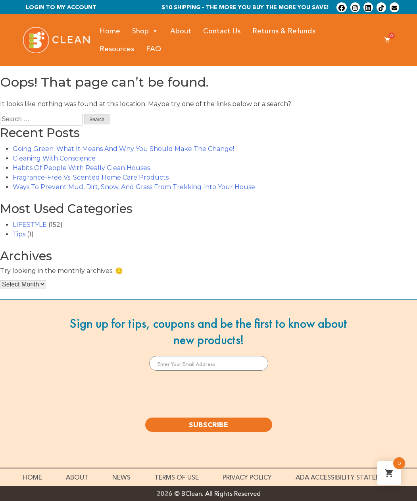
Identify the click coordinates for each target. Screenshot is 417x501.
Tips (19, 234)
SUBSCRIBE (208, 424)
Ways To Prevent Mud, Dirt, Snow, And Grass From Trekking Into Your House (134, 187)
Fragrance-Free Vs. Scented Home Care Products (91, 177)
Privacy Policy (247, 477)
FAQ (153, 48)
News (121, 477)
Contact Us (221, 31)
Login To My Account (61, 7)
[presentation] (208, 394)
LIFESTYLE (30, 224)
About (180, 31)
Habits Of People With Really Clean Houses (81, 168)
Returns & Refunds (283, 31)
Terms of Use (176, 477)
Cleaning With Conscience (54, 158)
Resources (117, 48)
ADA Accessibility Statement (345, 477)
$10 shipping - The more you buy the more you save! (245, 7)
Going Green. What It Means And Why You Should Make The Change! (123, 149)
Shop (145, 31)
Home (110, 31)
